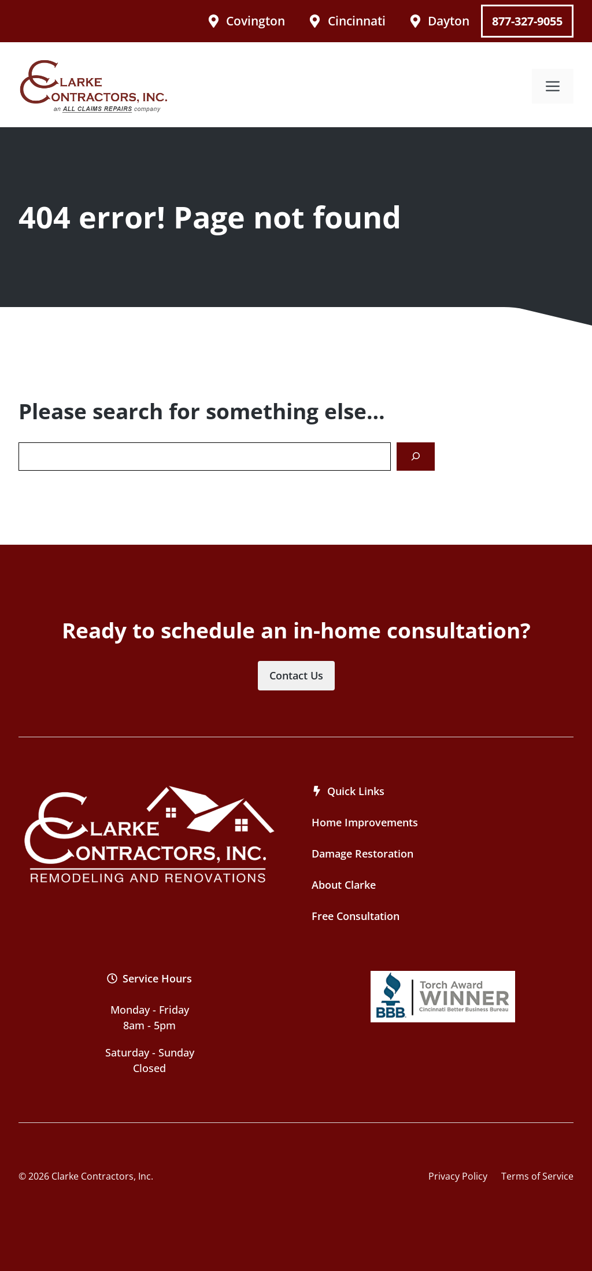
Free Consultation (355, 916)
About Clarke (344, 885)
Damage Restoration (362, 853)
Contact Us (296, 675)
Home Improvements (365, 822)
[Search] (416, 456)
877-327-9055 (527, 21)
